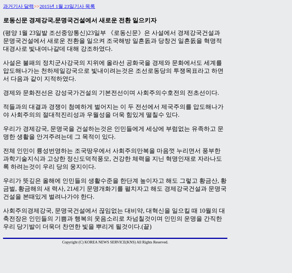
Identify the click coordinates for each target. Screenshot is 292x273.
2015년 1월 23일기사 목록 (67, 6)
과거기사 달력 (18, 6)
